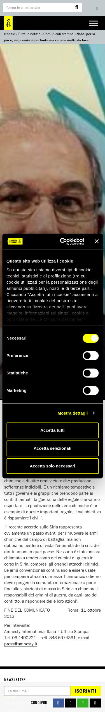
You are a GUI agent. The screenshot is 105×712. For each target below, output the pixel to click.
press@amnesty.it (20, 644)
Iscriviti (85, 691)
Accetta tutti (52, 430)
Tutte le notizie (29, 33)
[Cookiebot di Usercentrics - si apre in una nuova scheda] (62, 241)
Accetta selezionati (52, 448)
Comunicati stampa (58, 33)
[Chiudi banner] (97, 241)
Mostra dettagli (72, 413)
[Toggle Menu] (93, 23)
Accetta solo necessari (52, 466)
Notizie (9, 33)
